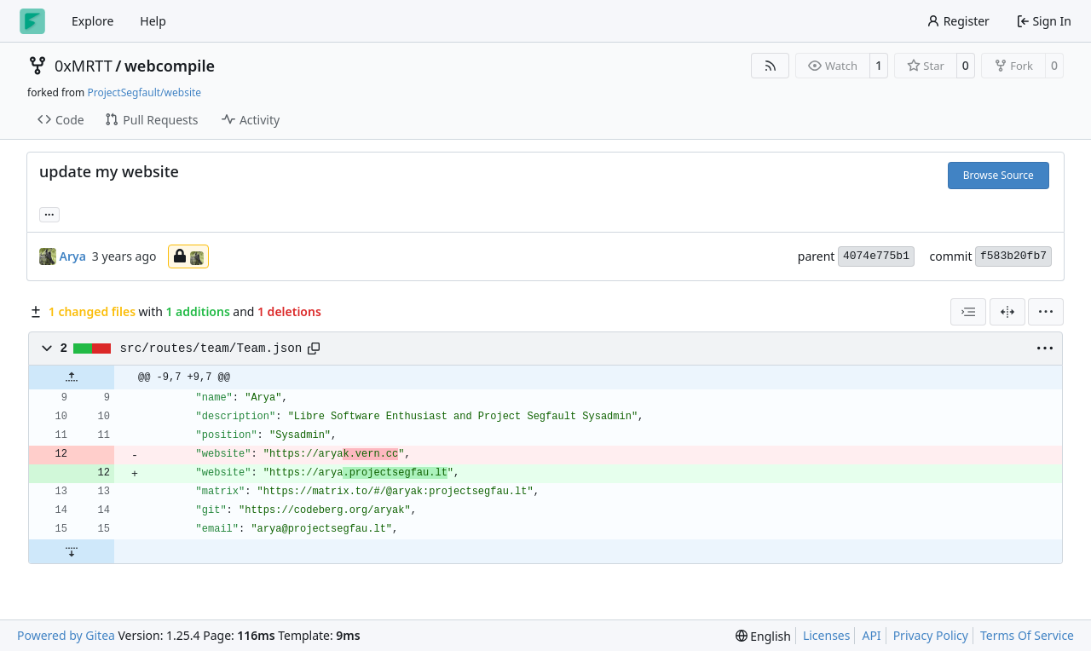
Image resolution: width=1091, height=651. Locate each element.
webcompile (169, 65)
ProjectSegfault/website (144, 92)
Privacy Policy (930, 635)
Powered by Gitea (66, 635)
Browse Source (998, 175)
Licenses (827, 635)
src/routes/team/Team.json (211, 348)
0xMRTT (84, 65)
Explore (92, 21)
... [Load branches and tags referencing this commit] (49, 213)
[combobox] (968, 312)
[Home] (32, 21)
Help (153, 21)
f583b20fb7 (1013, 256)
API (871, 635)
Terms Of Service (1027, 635)
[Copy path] (314, 348)
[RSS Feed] (770, 65)
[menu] (1046, 312)
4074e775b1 (876, 256)
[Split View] (1007, 312)
